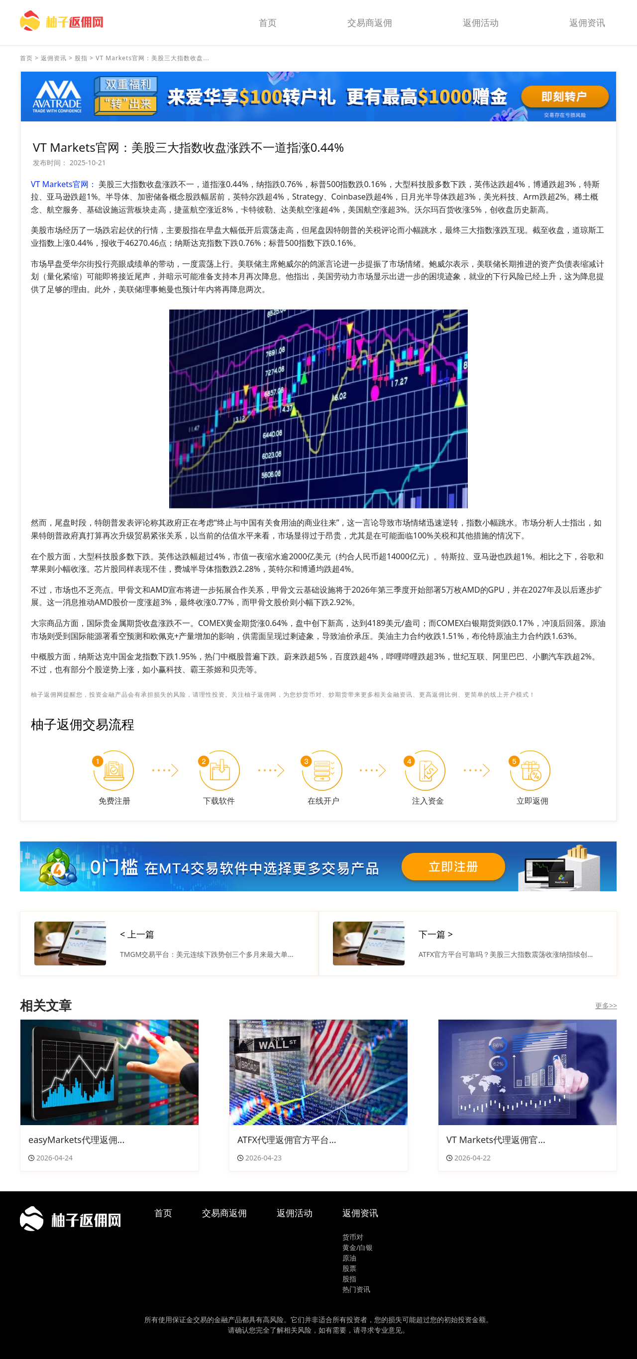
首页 (268, 22)
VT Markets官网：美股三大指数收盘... (152, 58)
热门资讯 (356, 1289)
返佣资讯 (587, 22)
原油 (349, 1257)
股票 (349, 1268)
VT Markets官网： (64, 184)
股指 (81, 58)
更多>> (606, 1005)
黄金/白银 (357, 1247)
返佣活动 (481, 22)
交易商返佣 (369, 22)
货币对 (352, 1237)
